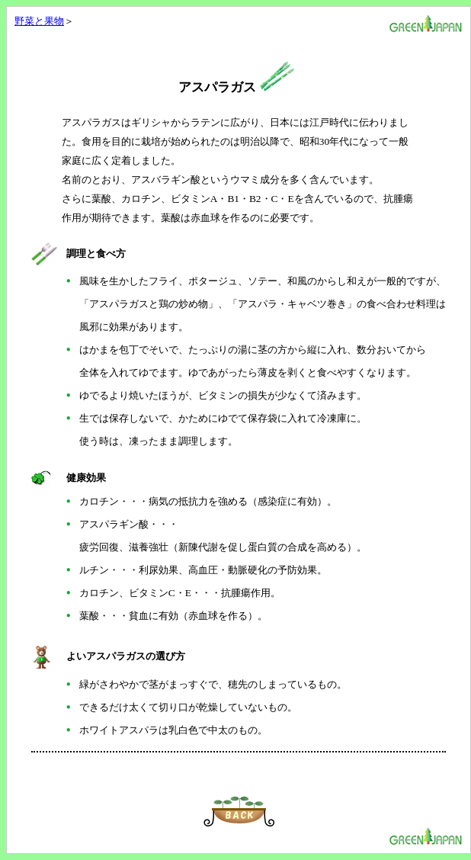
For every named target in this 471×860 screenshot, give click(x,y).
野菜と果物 (39, 21)
